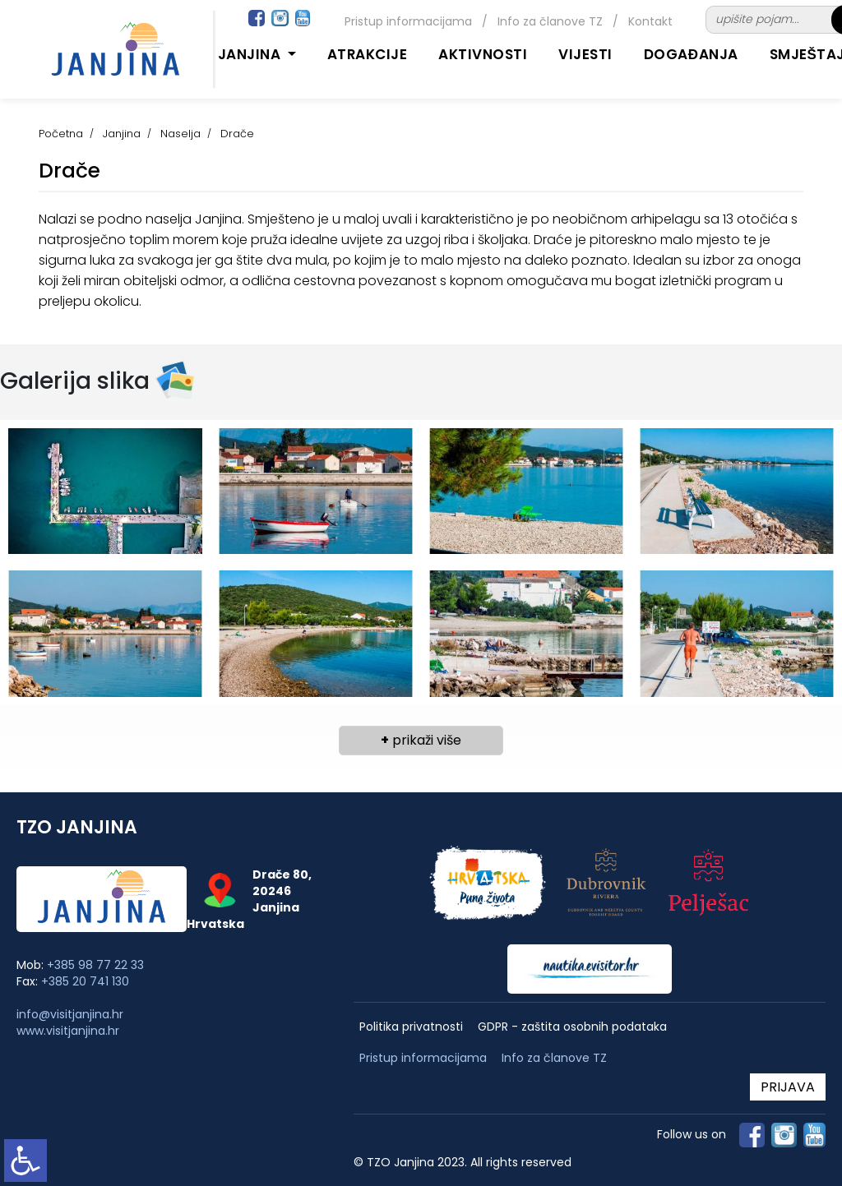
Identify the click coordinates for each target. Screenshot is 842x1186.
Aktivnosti (482, 54)
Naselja (180, 133)
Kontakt (650, 21)
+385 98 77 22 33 (95, 965)
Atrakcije (367, 54)
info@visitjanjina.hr (69, 1014)
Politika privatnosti (411, 1027)
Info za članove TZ (550, 21)
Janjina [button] (251, 54)
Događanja (691, 54)
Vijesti (585, 54)
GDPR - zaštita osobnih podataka (572, 1027)
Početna (61, 133)
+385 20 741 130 (85, 981)
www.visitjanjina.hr (67, 1030)
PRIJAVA (787, 1087)
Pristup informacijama (408, 21)
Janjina (122, 133)
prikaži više (421, 740)
